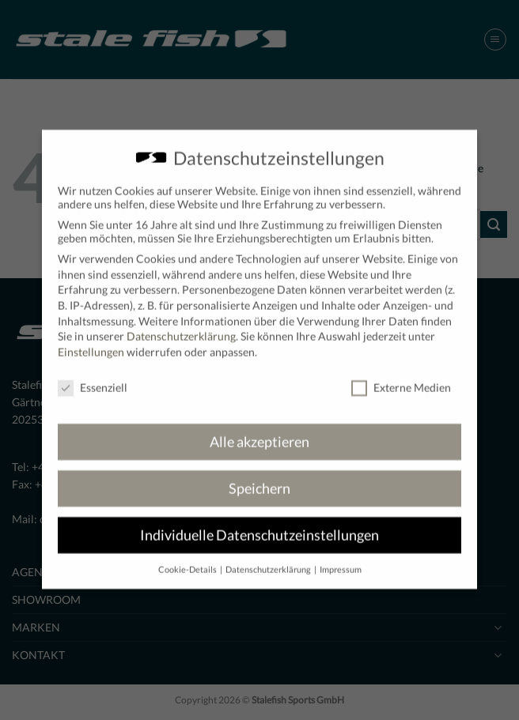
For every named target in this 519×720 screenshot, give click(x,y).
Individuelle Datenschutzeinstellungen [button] (259, 524)
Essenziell (92, 376)
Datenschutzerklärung (181, 325)
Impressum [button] (341, 559)
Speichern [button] (259, 477)
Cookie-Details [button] (188, 559)
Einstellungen (91, 341)
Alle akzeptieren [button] (259, 431)
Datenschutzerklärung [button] (269, 559)
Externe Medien (401, 376)
